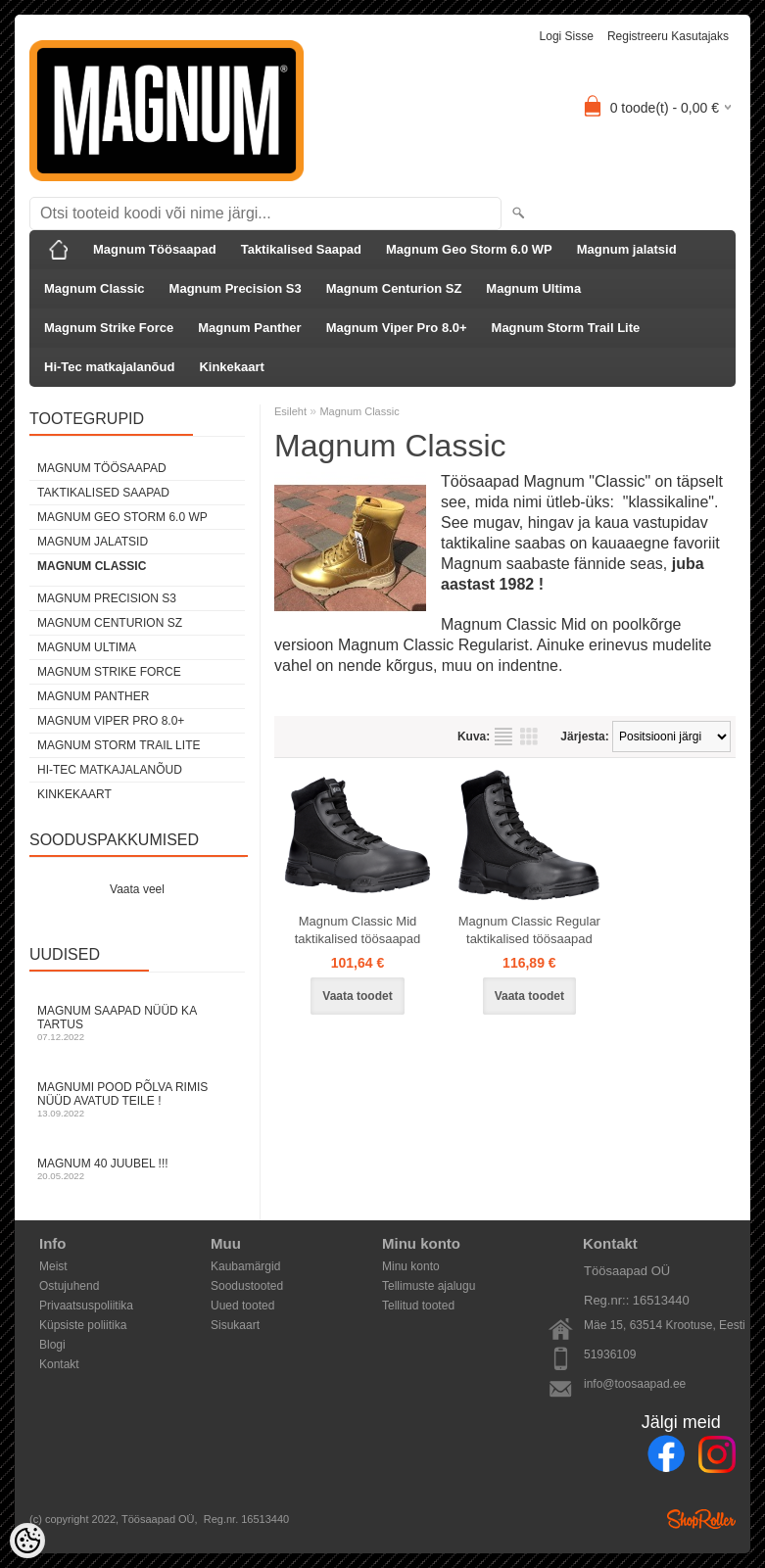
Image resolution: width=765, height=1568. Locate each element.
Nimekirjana (503, 736)
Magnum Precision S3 (235, 288)
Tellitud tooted (418, 1305)
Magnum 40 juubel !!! (137, 1169)
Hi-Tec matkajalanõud (109, 366)
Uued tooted (242, 1305)
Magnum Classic (94, 288)
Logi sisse (567, 36)
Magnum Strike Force (108, 327)
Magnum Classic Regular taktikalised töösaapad (529, 930)
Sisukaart (235, 1325)
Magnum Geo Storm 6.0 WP (469, 249)
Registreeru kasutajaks (668, 36)
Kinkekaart (231, 366)
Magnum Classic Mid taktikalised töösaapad (358, 930)
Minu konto (411, 1266)
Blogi (52, 1345)
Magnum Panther (249, 327)
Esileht (290, 411)
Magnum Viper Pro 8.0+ (396, 327)
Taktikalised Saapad (301, 249)
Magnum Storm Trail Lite (566, 327)
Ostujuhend (69, 1286)
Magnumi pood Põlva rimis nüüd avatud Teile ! (137, 1099)
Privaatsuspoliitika (86, 1305)
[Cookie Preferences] (27, 1540)
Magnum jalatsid (627, 249)
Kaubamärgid (245, 1266)
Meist (53, 1266)
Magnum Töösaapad (154, 249)
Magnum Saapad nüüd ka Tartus (137, 1023)
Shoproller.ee (701, 1519)
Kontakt (59, 1364)
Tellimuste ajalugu (428, 1286)
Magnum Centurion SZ (394, 288)
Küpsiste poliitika (82, 1325)
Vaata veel (137, 889)
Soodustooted (247, 1286)
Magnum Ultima (533, 288)
